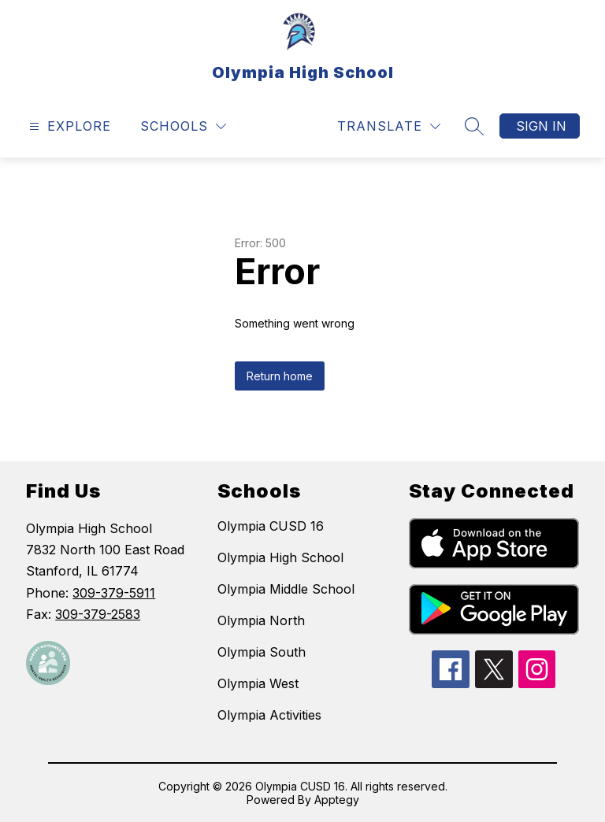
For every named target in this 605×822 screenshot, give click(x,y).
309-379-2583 (97, 614)
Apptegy (336, 799)
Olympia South (261, 652)
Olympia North (261, 620)
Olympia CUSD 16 (270, 526)
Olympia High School (280, 557)
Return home (280, 376)
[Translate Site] (388, 126)
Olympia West (258, 683)
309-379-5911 (113, 593)
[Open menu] (68, 126)
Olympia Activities (269, 715)
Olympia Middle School (285, 589)
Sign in (541, 126)
